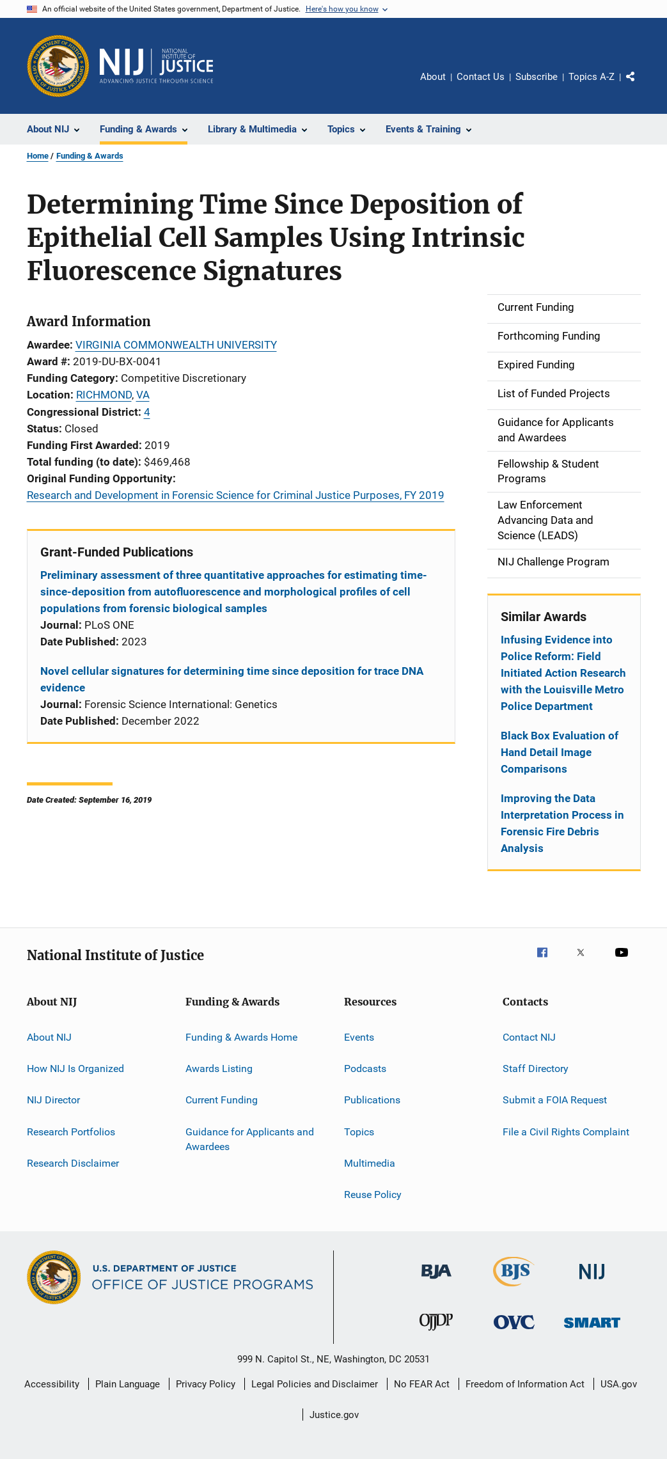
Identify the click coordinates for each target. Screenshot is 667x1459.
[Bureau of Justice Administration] (436, 1281)
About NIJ (49, 1036)
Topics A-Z (592, 77)
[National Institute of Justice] (592, 1281)
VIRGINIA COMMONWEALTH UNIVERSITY (176, 344)
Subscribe (536, 77)
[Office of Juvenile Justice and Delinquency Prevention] (436, 1333)
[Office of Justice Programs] (58, 66)
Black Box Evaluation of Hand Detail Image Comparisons (559, 752)
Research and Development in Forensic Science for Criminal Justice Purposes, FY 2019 (235, 495)
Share (640, 86)
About (433, 77)
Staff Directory (536, 1068)
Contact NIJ (529, 1036)
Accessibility (51, 1384)
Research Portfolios (71, 1131)
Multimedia (369, 1163)
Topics (359, 1131)
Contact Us (481, 77)
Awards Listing (219, 1068)
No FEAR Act (422, 1384)
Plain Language (127, 1384)
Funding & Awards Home (241, 1036)
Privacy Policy (205, 1384)
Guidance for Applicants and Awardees (249, 1139)
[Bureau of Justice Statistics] (514, 1289)
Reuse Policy (373, 1194)
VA (143, 394)
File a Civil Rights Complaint (566, 1131)
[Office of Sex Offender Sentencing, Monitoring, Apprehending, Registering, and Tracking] (592, 1330)
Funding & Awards (89, 156)
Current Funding (221, 1100)
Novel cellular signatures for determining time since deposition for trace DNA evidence (231, 679)
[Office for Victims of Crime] (514, 1331)
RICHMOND (104, 394)
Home (38, 156)
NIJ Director (53, 1100)
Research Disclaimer (73, 1163)
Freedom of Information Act (525, 1384)
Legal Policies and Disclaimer (314, 1384)
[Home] (157, 66)
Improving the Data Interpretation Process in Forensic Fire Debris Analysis (562, 823)
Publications (372, 1100)
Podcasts (365, 1068)
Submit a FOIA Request (555, 1100)
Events (359, 1036)
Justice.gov (334, 1415)
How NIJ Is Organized (75, 1068)
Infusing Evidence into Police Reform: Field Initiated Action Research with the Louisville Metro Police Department (563, 673)
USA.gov (618, 1384)
